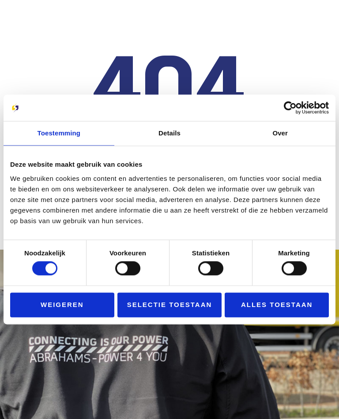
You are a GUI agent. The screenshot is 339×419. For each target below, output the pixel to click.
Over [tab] (280, 133)
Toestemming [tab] (59, 133)
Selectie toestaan (169, 304)
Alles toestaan (277, 304)
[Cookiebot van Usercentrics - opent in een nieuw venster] (290, 107)
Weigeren (62, 304)
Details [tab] (169, 133)
